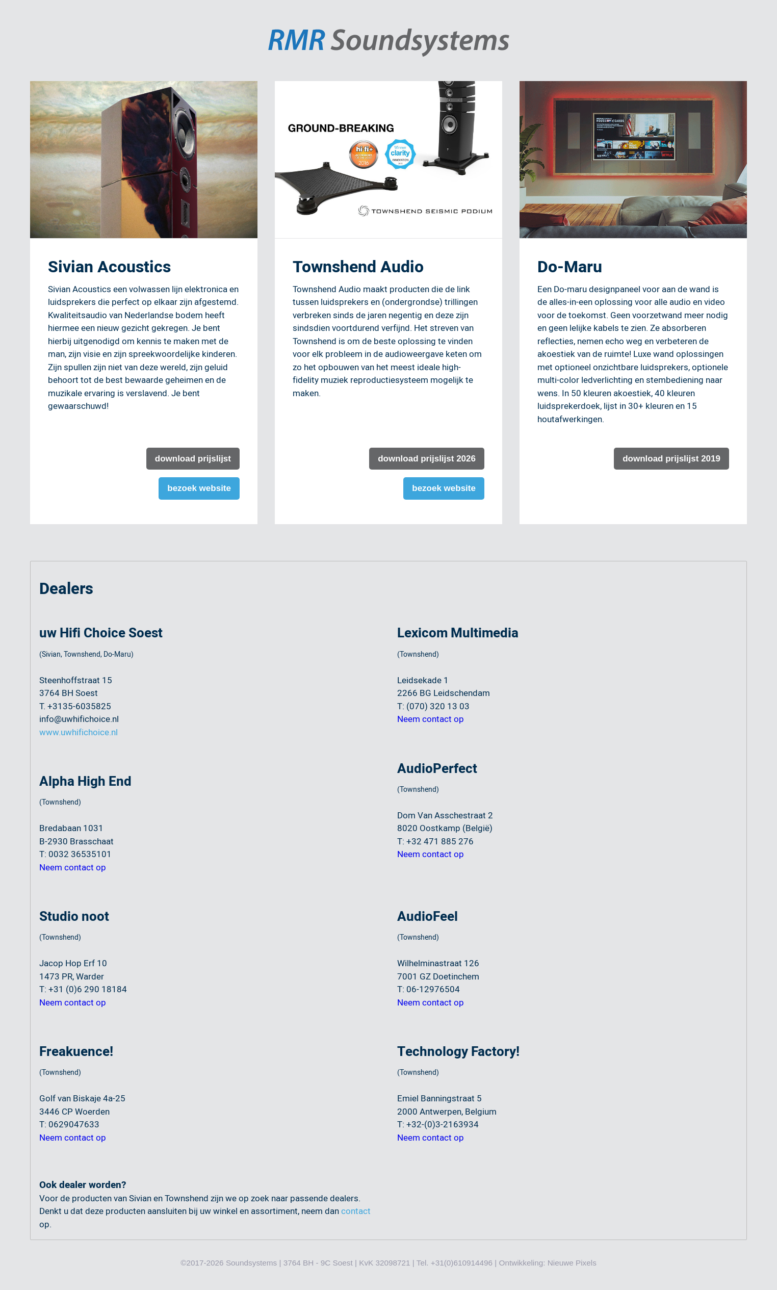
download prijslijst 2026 (427, 458)
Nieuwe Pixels (572, 1262)
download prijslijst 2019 (671, 458)
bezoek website (199, 488)
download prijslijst (193, 458)
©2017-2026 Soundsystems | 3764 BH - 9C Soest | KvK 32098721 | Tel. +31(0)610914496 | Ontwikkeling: (364, 1262)
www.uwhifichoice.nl (78, 732)
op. (45, 1224)
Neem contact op (72, 867)
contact (356, 1211)
